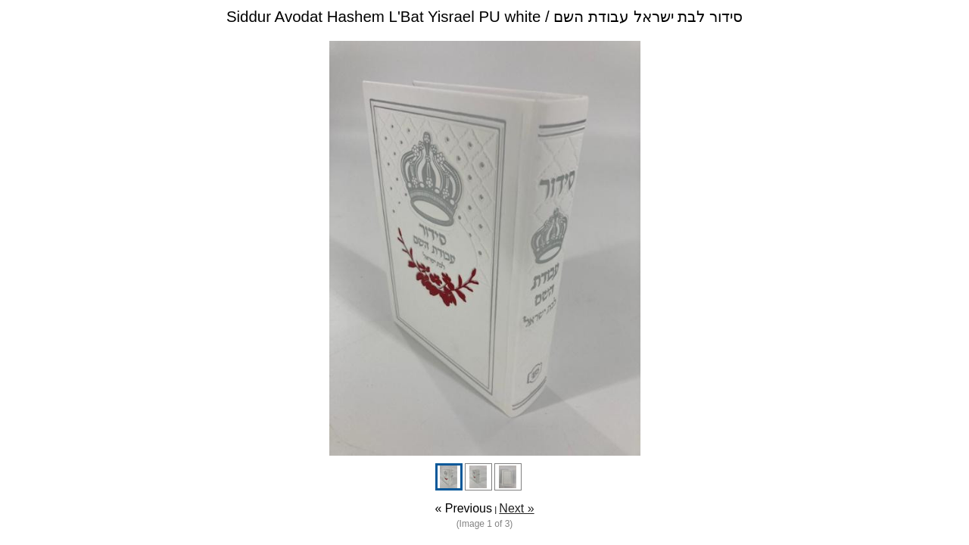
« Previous (463, 508)
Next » (516, 508)
